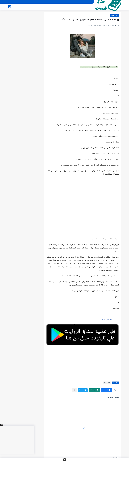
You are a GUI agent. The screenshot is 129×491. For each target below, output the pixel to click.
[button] (106, 390)
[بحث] (9, 6)
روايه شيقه (114, 15)
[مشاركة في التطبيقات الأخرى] (74, 390)
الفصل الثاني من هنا (107, 320)
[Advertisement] (82, 209)
